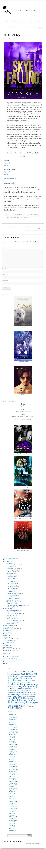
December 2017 (13, 748)
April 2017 (12, 759)
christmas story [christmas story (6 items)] (30, 676)
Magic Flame (12, 576)
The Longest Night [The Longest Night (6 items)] (30, 704)
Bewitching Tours (10, 638)
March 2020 (12, 714)
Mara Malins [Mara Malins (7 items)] (15, 690)
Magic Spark (12, 578)
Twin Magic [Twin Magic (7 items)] (30, 706)
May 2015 (12, 796)
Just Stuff (6, 645)
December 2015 (13, 785)
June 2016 (12, 774)
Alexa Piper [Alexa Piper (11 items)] (17, 672)
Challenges (6, 627)
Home (7, 21)
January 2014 (13, 818)
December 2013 (13, 820)
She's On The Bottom (14, 613)
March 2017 (12, 761)
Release (33, 216)
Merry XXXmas (11, 617)
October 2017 (13, 751)
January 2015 (13, 803)
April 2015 (12, 798)
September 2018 (14, 732)
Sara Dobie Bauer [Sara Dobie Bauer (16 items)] (20, 700)
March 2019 (12, 724)
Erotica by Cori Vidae (13, 841)
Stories (38, 21)
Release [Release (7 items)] (10, 698)
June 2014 (12, 811)
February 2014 (13, 816)
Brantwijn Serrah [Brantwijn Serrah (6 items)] (19, 676)
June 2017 (12, 756)
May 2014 (12, 813)
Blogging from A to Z (11, 628)
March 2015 (12, 800)
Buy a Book (23, 406)
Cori (7, 38)
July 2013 (12, 823)
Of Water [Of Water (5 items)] (17, 692)
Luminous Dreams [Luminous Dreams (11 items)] (24, 688)
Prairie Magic (10, 618)
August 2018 (13, 734)
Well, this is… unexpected (11, 656)
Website (5, 280)
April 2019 (12, 722)
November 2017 (13, 749)
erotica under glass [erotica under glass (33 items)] (18, 684)
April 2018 (12, 741)
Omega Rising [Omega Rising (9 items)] (26, 692)
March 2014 (12, 815)
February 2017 (13, 763)
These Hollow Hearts (12, 601)
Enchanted (9, 573)
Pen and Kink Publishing (10, 649)
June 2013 (12, 825)
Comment (6, 248)
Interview (9, 642)
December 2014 (13, 805)
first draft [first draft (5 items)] (10, 686)
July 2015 (12, 793)
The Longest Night (13, 622)
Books (5, 559)
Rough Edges (12, 595)
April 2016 (12, 778)
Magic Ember (12, 575)
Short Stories (10, 623)
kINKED (10, 591)
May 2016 (12, 776)
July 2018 (12, 736)
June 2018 (12, 737)
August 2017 (13, 754)
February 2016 (13, 781)
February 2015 (13, 801)
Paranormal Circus (13, 612)
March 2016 (12, 779)
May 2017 (12, 758)
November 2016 (13, 768)
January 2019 (13, 727)
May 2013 (12, 827)
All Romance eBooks (10, 178)
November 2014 (13, 806)
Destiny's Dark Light (14, 598)
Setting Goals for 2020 (10, 658)
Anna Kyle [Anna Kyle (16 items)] (28, 671)
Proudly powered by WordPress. (35, 843)
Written (7, 608)
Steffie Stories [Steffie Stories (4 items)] (11, 704)
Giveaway (6, 633)
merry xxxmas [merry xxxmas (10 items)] (25, 690)
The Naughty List (11, 600)
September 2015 (14, 790)
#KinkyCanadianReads (10, 558)
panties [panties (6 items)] (34, 692)
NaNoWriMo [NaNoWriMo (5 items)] (11, 692)
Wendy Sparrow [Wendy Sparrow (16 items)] (15, 708)
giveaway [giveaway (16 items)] (17, 686)
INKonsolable (14, 586)
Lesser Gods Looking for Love (17, 605)
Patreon (5, 663)
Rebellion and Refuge (14, 593)
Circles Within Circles (15, 620)
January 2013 (13, 832)
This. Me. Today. (9, 27)
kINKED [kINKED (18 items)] (11, 688)
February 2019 (13, 726)
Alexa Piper (10, 563)
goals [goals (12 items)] (25, 686)
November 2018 (13, 731)
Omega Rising (14, 570)
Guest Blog (6, 637)
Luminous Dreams (13, 565)
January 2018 (13, 746)
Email (5, 274)
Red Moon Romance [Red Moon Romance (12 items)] (26, 696)
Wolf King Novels (13, 568)
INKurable (13, 588)
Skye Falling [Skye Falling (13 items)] (24, 702)
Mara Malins (10, 580)
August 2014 (13, 810)
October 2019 (13, 717)
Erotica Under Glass (12, 610)
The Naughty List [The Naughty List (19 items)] (16, 705)
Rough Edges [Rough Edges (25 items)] (20, 697)
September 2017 (14, 753)
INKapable (13, 583)
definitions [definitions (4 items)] (17, 680)
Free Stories (10, 615)
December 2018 (13, 729)
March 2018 (12, 743)
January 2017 (13, 764)
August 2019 (13, 719)
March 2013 (12, 830)
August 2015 (13, 791)
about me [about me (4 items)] (9, 671)
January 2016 (13, 783)
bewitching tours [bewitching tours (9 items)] (13, 674)
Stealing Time (12, 607)
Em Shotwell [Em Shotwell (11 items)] (26, 682)
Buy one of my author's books (23, 411)
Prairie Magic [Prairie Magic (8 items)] (12, 696)
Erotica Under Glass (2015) (34, 227)
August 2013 (13, 821)
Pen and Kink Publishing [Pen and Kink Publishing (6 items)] (28, 694)
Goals (5, 635)
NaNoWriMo (7, 647)
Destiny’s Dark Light (9, 661)
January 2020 (13, 716)
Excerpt (5, 632)
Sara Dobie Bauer (11, 596)
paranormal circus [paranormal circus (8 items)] (13, 694)
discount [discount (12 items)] (16, 682)
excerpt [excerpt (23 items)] (35, 684)
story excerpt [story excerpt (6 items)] (19, 704)
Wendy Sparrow (11, 603)
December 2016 (13, 766)
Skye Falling (13, 571)
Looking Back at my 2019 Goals (13, 660)
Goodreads (21, 208)
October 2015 (13, 788)
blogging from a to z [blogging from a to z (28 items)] (22, 674)
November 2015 (13, 786)
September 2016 (14, 769)
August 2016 (13, 771)
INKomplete (11, 581)
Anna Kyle (29, 214)
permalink (27, 217)
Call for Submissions (9, 625)
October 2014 (13, 808)
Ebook (6, 165)
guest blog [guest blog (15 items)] (32, 686)
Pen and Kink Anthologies (14, 590)
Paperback (7, 163)
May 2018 (12, 739)
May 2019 (12, 721)
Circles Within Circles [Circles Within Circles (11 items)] (16, 678)
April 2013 (12, 828)
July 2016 (12, 773)
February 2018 (13, 744)
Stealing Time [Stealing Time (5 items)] (34, 702)
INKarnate (13, 585)
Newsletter (27, 21)
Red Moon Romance (9, 650)
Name (4, 268)
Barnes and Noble (9, 183)
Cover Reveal (7, 630)
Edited (7, 561)
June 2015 (12, 795)
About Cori (15, 21)
